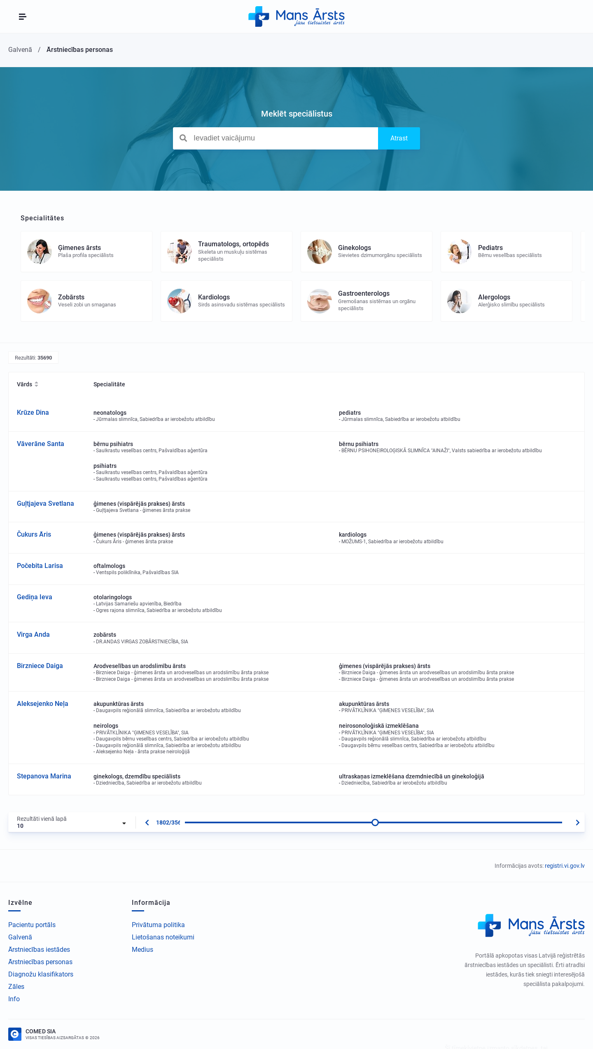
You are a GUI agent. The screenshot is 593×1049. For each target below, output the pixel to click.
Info (14, 999)
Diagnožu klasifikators (40, 974)
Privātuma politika (158, 925)
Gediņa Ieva (34, 597)
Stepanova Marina (44, 776)
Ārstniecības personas (40, 962)
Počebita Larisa (40, 566)
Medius (142, 949)
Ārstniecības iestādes (39, 949)
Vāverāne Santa (40, 444)
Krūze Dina (33, 412)
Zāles (16, 987)
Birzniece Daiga (40, 666)
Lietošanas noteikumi (163, 937)
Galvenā (20, 937)
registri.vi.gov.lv (565, 865)
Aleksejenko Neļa (42, 704)
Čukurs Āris (34, 534)
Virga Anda (33, 634)
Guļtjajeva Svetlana (45, 503)
